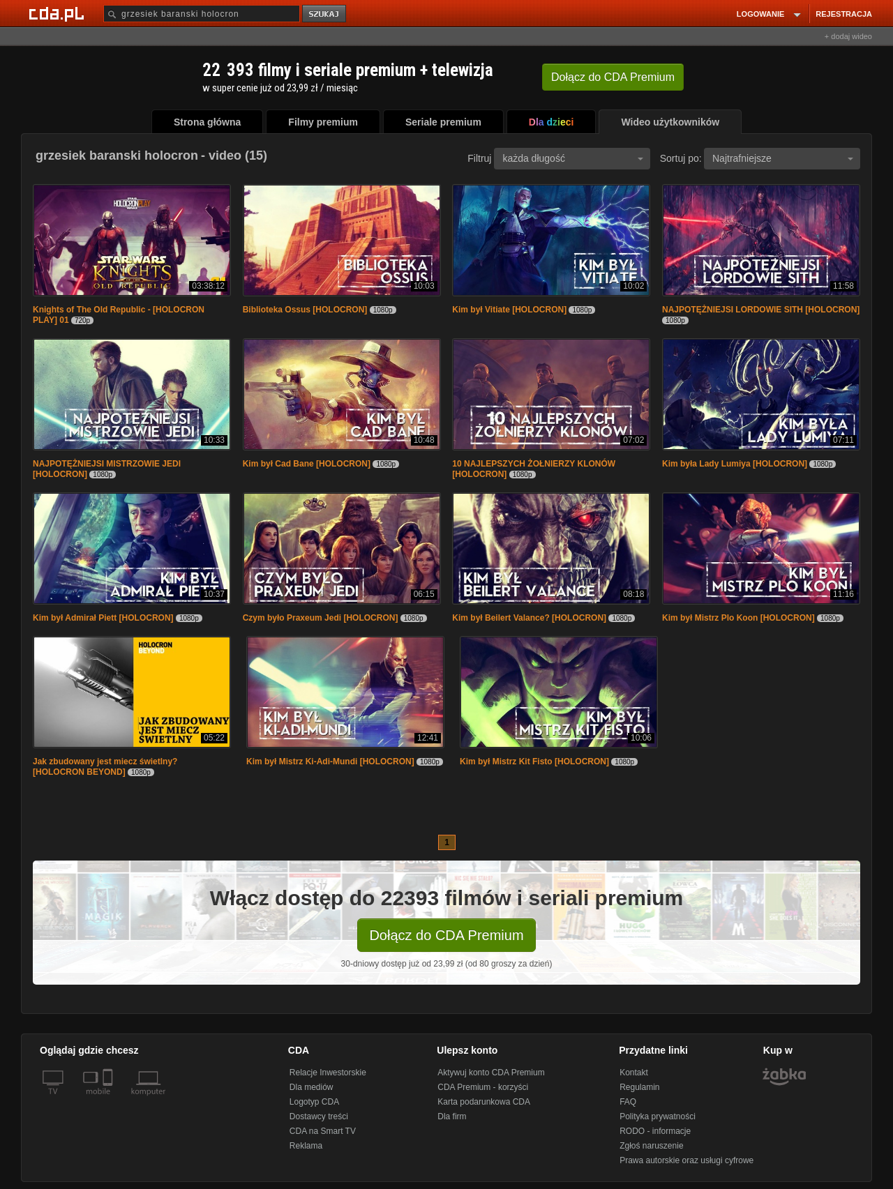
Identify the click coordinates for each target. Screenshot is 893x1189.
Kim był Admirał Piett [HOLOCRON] (103, 618)
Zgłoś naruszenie (651, 1146)
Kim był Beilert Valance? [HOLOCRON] (529, 618)
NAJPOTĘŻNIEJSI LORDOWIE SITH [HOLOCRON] (761, 310)
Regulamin (639, 1087)
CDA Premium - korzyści (482, 1087)
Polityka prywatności (658, 1116)
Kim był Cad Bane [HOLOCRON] (306, 464)
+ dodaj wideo (848, 36)
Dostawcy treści (319, 1116)
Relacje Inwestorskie (328, 1072)
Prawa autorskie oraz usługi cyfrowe (686, 1160)
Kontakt (634, 1072)
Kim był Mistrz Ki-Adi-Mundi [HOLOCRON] (330, 761)
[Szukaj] (201, 13)
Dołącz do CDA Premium (446, 935)
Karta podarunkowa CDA (483, 1102)
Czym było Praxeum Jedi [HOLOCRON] (320, 618)
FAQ (628, 1102)
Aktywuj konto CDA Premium (490, 1072)
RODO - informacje (655, 1131)
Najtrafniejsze (782, 158)
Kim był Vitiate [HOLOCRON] (509, 310)
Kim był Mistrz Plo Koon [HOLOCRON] (738, 618)
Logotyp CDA (314, 1102)
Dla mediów (311, 1087)
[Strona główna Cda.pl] (58, 13)
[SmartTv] (109, 1100)
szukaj (325, 14)
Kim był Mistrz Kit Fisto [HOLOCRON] (534, 761)
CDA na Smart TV (323, 1131)
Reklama (306, 1146)
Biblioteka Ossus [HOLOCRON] (305, 310)
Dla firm (451, 1116)
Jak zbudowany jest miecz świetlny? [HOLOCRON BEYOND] (105, 767)
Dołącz (613, 77)
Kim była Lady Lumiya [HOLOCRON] (734, 464)
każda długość (572, 158)
